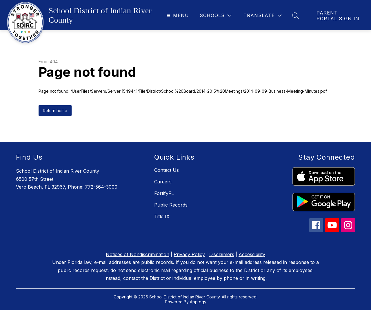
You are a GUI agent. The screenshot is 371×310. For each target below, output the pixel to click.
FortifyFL (164, 193)
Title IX (162, 216)
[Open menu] (177, 15)
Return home (55, 110)
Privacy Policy (189, 254)
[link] (338, 15)
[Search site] (295, 15)
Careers (163, 182)
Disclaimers (221, 254)
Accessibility (252, 254)
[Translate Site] (262, 15)
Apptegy (198, 301)
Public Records (171, 205)
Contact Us (166, 170)
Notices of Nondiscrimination (137, 254)
